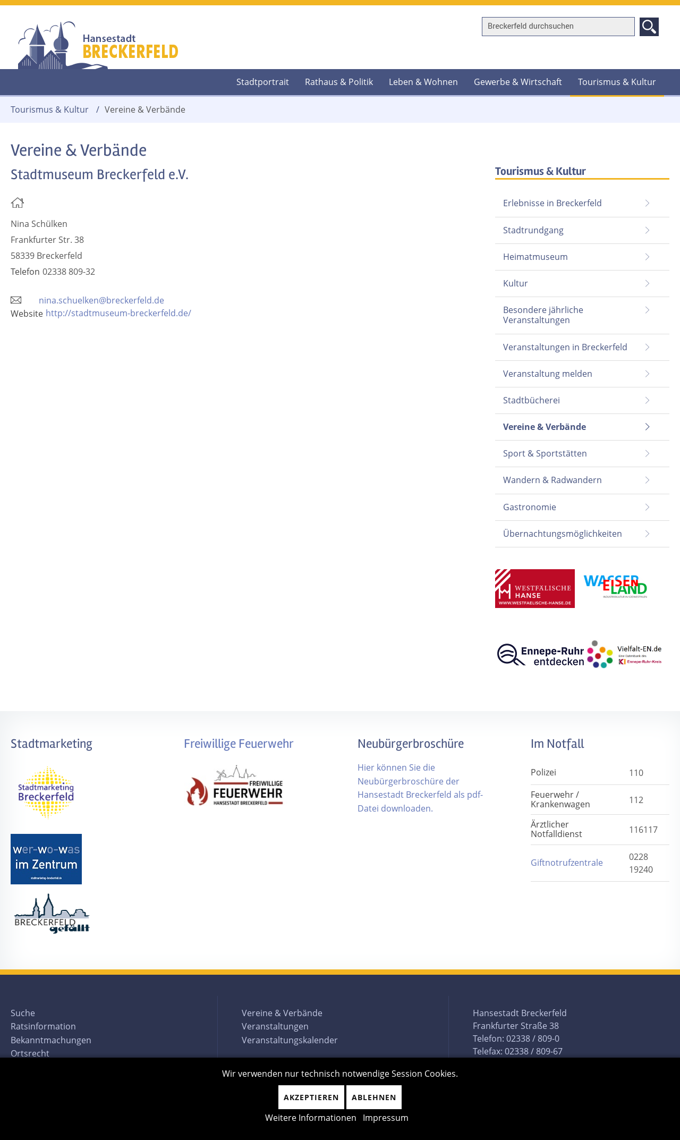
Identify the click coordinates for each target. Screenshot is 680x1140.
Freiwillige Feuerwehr (239, 743)
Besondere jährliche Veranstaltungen (543, 315)
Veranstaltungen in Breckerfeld (565, 347)
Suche (23, 1013)
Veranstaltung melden (547, 373)
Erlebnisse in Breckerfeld (552, 203)
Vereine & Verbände (540, 423)
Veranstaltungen (275, 1026)
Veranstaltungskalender (290, 1040)
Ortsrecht (30, 1053)
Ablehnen (374, 1097)
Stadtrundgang (533, 230)
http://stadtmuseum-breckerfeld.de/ (118, 313)
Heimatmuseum (535, 257)
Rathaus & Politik (339, 82)
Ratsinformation (43, 1026)
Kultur (515, 283)
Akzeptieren (311, 1097)
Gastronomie (529, 507)
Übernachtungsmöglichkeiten (562, 533)
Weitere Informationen (310, 1118)
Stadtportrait (262, 82)
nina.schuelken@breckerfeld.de (101, 300)
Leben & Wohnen (423, 82)
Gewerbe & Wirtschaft (518, 82)
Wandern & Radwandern (552, 480)
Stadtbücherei (531, 400)
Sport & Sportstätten (545, 453)
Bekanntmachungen (51, 1040)
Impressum (386, 1118)
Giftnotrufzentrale (567, 862)
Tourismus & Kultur (617, 82)
